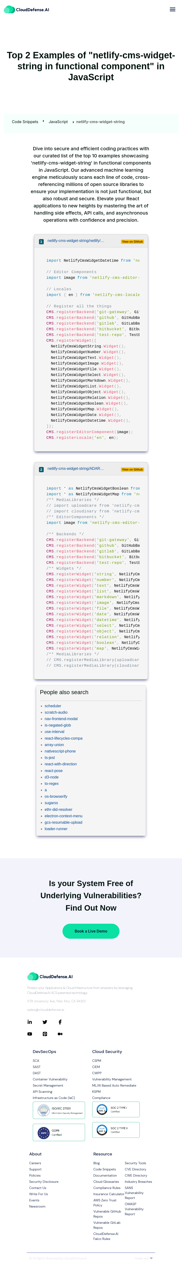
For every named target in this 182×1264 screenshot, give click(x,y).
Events (34, 1200)
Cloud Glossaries (106, 1181)
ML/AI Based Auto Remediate (114, 1085)
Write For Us (38, 1194)
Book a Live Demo (91, 931)
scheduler (53, 706)
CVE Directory (135, 1169)
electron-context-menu (63, 816)
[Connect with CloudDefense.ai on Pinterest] (50, 1034)
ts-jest (50, 758)
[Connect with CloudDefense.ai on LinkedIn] (35, 1022)
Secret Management (48, 1085)
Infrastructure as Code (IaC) (54, 1098)
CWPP (96, 1073)
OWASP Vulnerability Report (134, 1209)
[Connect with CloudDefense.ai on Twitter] (50, 1022)
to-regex (52, 784)
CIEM (96, 1067)
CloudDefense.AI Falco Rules (105, 1236)
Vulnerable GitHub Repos (107, 1214)
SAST (37, 1067)
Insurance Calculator (109, 1194)
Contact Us (37, 1188)
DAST (37, 1073)
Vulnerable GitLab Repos (106, 1225)
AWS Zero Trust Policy (104, 1202)
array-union (54, 745)
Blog (96, 1163)
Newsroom (37, 1206)
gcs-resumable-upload (63, 822)
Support (35, 1169)
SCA (36, 1060)
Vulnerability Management (112, 1079)
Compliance (101, 1098)
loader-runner (56, 829)
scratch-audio (56, 712)
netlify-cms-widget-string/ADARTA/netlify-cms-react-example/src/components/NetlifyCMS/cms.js (76, 468)
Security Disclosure (43, 1181)
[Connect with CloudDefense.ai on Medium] (65, 1034)
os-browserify (56, 796)
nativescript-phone (60, 751)
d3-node (52, 777)
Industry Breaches (138, 1181)
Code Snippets (25, 121)
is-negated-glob (58, 725)
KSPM (96, 1091)
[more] (172, 9)
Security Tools (135, 1163)
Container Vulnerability (50, 1079)
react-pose (54, 771)
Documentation (105, 1175)
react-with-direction (61, 764)
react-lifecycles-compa (63, 738)
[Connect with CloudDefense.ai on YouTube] (35, 1034)
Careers (35, 1163)
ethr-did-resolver (58, 810)
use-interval (54, 732)
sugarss (51, 803)
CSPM (96, 1060)
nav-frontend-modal (61, 719)
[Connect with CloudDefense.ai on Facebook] (65, 1022)
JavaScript (58, 121)
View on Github (132, 241)
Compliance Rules (106, 1188)
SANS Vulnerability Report (134, 1193)
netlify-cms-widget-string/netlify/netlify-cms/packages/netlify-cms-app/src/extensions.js (76, 241)
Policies (35, 1175)
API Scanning (42, 1091)
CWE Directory (136, 1175)
